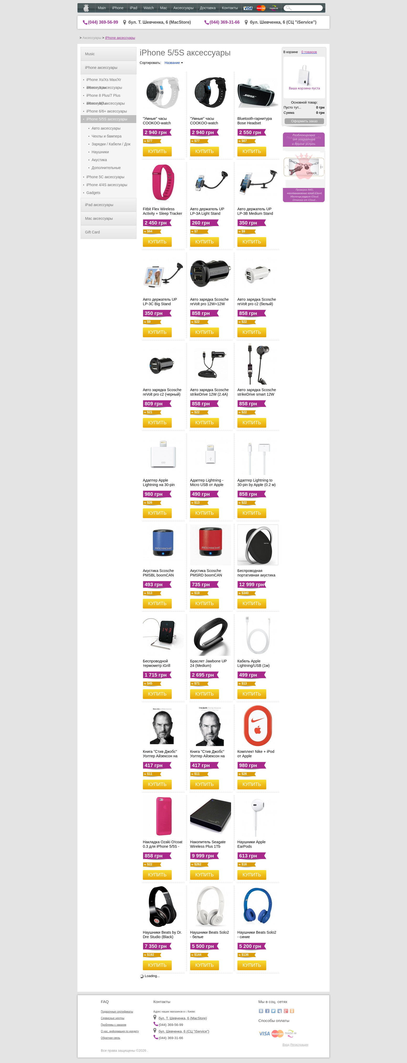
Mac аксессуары (99, 218)
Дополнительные (106, 168)
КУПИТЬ (157, 151)
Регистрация (299, 1044)
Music (90, 54)
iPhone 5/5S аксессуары (106, 119)
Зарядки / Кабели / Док (111, 144)
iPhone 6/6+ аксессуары (106, 111)
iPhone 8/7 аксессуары (105, 103)
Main (102, 8)
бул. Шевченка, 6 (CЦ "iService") (283, 22)
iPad (133, 8)
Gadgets (93, 193)
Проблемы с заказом (113, 1024)
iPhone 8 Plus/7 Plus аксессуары (103, 96)
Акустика (99, 160)
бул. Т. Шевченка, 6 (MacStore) (159, 22)
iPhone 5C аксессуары (105, 177)
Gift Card (92, 232)
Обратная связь (110, 1037)
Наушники (100, 152)
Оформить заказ (304, 121)
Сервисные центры (112, 1018)
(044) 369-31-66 (225, 22)
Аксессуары (183, 8)
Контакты (230, 8)
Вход (286, 1044)
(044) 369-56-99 (103, 22)
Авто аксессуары (106, 128)
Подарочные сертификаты (117, 1011)
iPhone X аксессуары (104, 87)
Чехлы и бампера (107, 136)
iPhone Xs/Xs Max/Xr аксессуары (103, 81)
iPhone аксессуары (120, 38)
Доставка (208, 8)
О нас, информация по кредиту (120, 1031)
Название (174, 63)
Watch (149, 8)
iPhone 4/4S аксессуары (106, 185)
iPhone (118, 8)
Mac (163, 8)
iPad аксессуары (99, 205)
